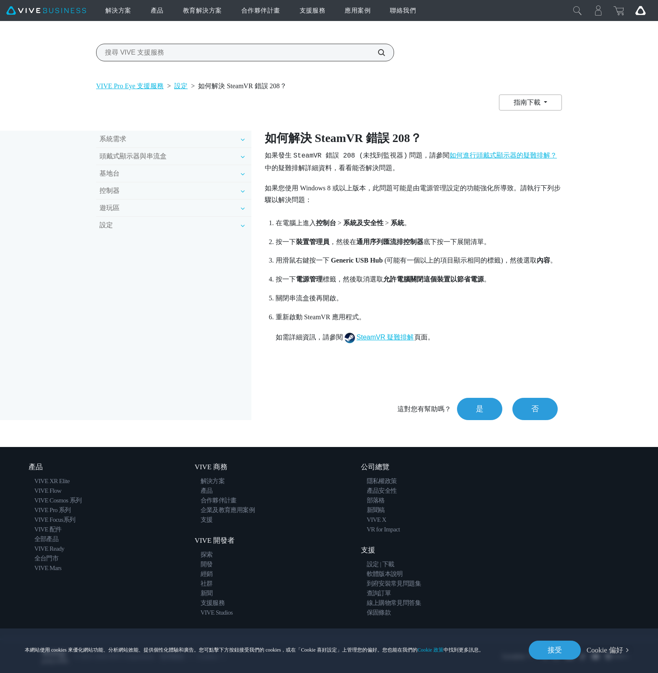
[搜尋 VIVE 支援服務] (376, 52)
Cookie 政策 (431, 650)
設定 (181, 85)
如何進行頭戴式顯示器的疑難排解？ (503, 155)
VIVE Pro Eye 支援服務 (130, 85)
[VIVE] (46, 10)
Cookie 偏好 (605, 650)
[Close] (577, 10)
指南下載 (528, 102)
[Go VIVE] (640, 10)
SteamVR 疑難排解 (385, 337)
